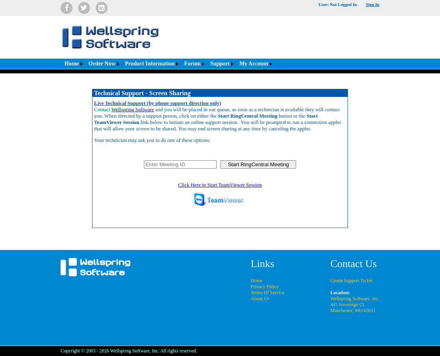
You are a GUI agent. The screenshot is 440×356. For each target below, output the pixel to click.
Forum (192, 64)
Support (220, 64)
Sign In (372, 4)
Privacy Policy (265, 286)
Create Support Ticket (351, 280)
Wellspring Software (132, 109)
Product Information (150, 64)
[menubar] (167, 64)
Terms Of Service (267, 292)
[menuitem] (72, 64)
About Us (260, 298)
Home (72, 64)
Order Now (102, 64)
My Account (253, 64)
